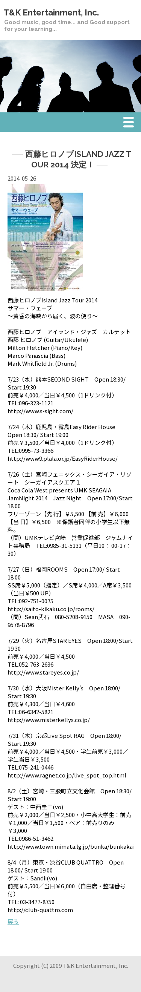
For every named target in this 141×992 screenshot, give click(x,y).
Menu (130, 123)
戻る (13, 921)
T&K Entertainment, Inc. (51, 12)
